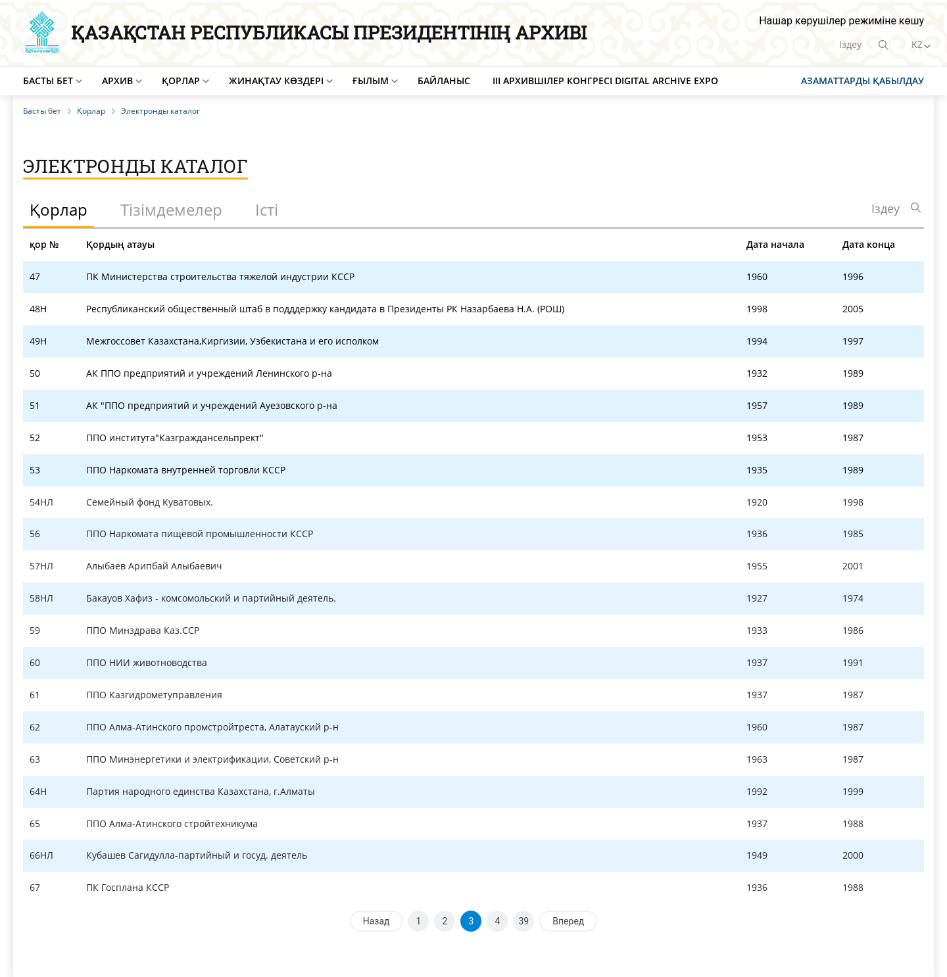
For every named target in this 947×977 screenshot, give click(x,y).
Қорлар (181, 80)
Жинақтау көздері (276, 80)
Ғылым (370, 80)
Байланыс (444, 80)
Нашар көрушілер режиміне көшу (841, 20)
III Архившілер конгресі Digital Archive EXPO (605, 80)
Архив (117, 80)
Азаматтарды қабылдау (862, 80)
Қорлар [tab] (58, 209)
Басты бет (48, 80)
